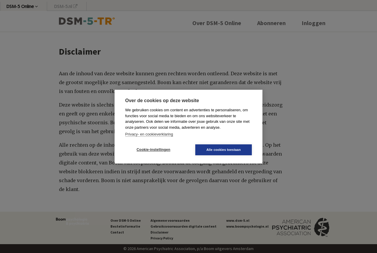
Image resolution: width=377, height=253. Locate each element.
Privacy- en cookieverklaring (149, 134)
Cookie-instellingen (153, 150)
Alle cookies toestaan (223, 149)
